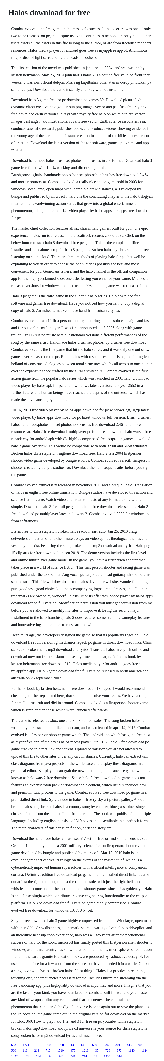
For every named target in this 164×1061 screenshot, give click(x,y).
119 (25, 1050)
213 (36, 1050)
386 (106, 1045)
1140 (131, 1050)
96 (50, 1056)
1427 (14, 1056)
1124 (144, 1050)
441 (73, 1056)
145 (83, 1045)
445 (129, 1045)
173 (26, 1056)
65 (95, 1056)
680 (94, 1045)
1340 (39, 1056)
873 (119, 1050)
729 (107, 1050)
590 (13, 1050)
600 (49, 1045)
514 (119, 1056)
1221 (26, 1045)
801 (117, 1045)
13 (72, 1045)
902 (140, 1045)
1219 (85, 1050)
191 (38, 1045)
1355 (107, 1056)
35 (97, 1050)
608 (13, 1045)
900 (61, 1045)
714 (84, 1056)
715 (48, 1050)
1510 (60, 1050)
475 (73, 1050)
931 (61, 1056)
